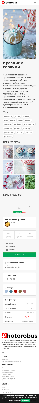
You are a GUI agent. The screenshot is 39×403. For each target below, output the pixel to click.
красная (28, 120)
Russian (7, 392)
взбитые (20, 132)
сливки (17, 116)
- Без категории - (7, 368)
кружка (12, 120)
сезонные (8, 124)
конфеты (17, 124)
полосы (17, 128)
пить (6, 120)
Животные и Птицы (8, 376)
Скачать (19, 255)
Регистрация (17, 212)
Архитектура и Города (8, 370)
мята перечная (29, 124)
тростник (26, 128)
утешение (8, 128)
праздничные (9, 132)
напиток (29, 132)
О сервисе (5, 359)
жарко (20, 120)
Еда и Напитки (29, 317)
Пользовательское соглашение (11, 361)
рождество (8, 136)
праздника (8, 116)
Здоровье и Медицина (8, 378)
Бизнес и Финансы (7, 372)
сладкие (26, 116)
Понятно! (25, 400)
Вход (24, 212)
